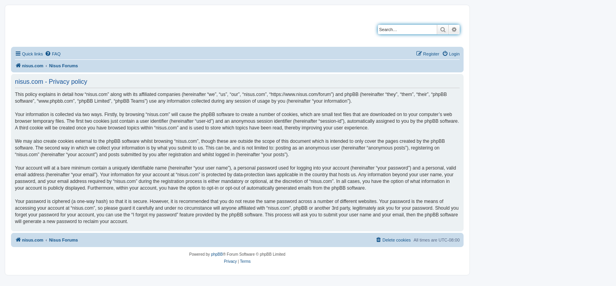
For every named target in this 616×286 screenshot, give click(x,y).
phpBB (217, 254)
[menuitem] (52, 54)
